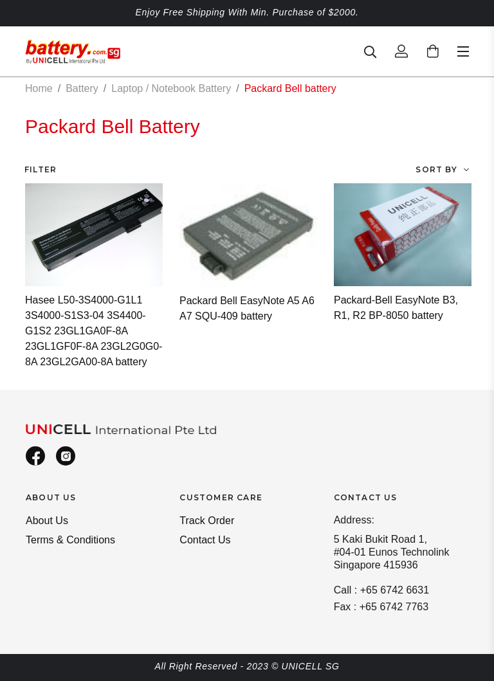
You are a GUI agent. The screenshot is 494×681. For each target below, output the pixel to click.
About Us (47, 520)
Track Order (206, 520)
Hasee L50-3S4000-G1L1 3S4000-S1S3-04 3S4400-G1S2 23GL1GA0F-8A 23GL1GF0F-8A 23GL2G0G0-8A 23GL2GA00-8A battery (93, 331)
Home (39, 88)
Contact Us (204, 539)
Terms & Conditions (70, 539)
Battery (82, 88)
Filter (40, 169)
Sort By (436, 169)
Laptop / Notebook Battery (171, 88)
